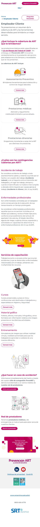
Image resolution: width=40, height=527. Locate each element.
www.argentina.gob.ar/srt (20, 495)
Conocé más (7, 307)
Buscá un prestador (9, 428)
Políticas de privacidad (16, 474)
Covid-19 (29, 474)
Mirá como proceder (9, 389)
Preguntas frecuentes (30, 17)
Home (3, 16)
